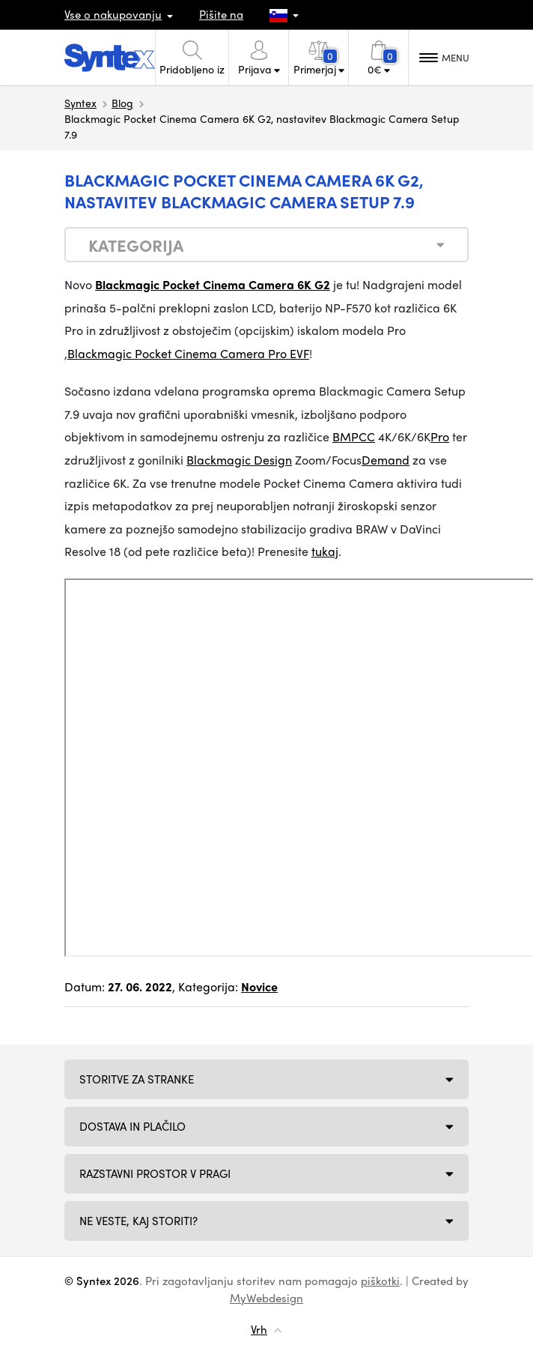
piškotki (380, 1280)
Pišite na (221, 14)
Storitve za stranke (136, 1079)
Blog (122, 102)
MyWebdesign (266, 1298)
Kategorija (135, 245)
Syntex (80, 102)
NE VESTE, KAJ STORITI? (138, 1220)
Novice (259, 986)
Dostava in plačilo (132, 1126)
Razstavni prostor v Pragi (155, 1173)
